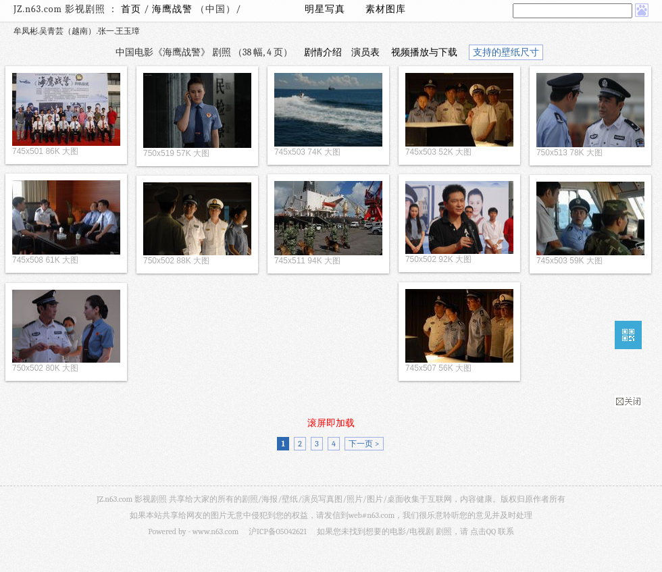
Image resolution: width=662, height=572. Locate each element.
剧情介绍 (323, 52)
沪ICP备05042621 (278, 531)
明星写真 (325, 9)
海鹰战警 (173, 9)
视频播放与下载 (424, 52)
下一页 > (364, 443)
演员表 (365, 52)
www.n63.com (215, 531)
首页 (131, 9)
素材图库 (385, 9)
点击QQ (483, 531)
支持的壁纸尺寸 (506, 52)
